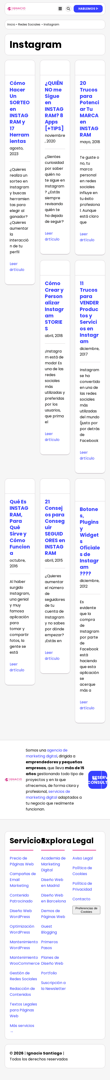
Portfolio (49, 973)
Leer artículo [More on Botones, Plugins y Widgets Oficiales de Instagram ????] (87, 705)
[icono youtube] (96, 1058)
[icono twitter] (87, 1058)
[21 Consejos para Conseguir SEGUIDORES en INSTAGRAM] (55, 486)
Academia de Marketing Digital (53, 864)
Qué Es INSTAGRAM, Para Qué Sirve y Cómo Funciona (20, 527)
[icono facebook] (77, 1058)
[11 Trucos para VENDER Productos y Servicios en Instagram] (90, 267)
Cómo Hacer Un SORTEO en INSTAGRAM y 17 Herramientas (20, 112)
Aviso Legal (82, 858)
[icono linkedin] (94, 1051)
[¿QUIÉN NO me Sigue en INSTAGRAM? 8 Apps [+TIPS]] (55, 67)
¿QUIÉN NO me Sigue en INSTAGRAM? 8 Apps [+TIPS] (54, 106)
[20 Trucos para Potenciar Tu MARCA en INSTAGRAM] (90, 67)
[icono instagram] (85, 1051)
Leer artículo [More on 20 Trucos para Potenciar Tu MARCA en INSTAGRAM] (87, 237)
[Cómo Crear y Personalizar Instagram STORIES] (55, 267)
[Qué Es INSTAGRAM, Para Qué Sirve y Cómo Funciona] (20, 486)
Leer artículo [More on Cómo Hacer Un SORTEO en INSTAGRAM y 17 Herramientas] (17, 266)
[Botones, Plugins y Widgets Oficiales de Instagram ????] (90, 490)
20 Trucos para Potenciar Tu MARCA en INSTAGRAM (89, 109)
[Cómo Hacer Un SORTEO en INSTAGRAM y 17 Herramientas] (20, 67)
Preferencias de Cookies (86, 910)
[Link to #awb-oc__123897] (68, 9)
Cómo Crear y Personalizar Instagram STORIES (54, 306)
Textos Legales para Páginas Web (23, 1010)
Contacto (81, 899)
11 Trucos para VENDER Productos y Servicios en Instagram (89, 312)
